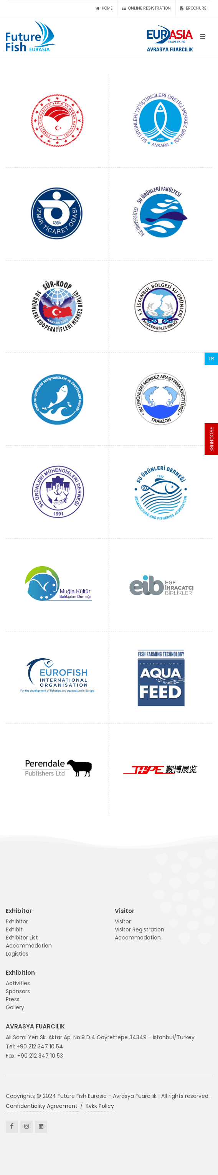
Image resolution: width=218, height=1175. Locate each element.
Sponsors (18, 991)
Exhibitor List (22, 937)
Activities (18, 983)
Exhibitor (17, 921)
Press (13, 999)
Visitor (123, 921)
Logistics (17, 953)
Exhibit (14, 929)
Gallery (15, 1007)
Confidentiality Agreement (42, 1106)
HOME (104, 8)
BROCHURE (211, 439)
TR (211, 358)
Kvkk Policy (100, 1106)
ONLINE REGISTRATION (146, 8)
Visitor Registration (139, 929)
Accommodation (29, 945)
